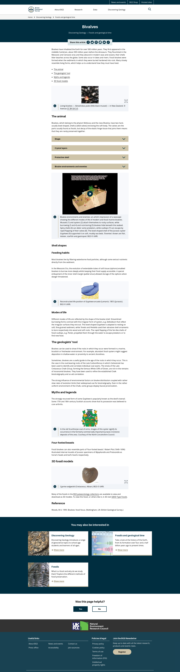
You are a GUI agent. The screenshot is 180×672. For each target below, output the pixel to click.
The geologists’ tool (62, 73)
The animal (58, 69)
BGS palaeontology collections (86, 494)
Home (30, 17)
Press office (33, 647)
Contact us (72, 643)
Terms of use (97, 651)
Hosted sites (146, 2)
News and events (118, 2)
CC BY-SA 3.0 (72, 108)
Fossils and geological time (65, 17)
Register (122, 652)
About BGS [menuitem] (59, 9)
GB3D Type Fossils (119, 497)
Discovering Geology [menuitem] (116, 9)
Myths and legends (62, 77)
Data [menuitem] (95, 9)
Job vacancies (73, 647)
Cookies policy (98, 647)
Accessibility (53, 647)
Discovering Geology (43, 17)
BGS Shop (133, 2)
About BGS (33, 643)
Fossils (55, 566)
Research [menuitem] (78, 9)
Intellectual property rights (98, 663)
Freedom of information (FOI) (99, 656)
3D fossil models (61, 81)
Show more (59, 550)
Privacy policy (98, 643)
